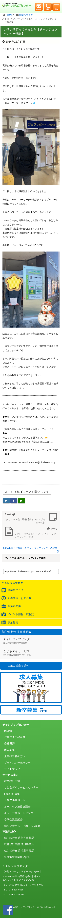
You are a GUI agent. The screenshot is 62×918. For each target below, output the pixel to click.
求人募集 (9, 749)
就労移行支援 (12, 781)
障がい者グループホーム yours (22, 825)
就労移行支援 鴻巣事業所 (19, 850)
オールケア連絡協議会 (17, 806)
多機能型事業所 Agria (17, 857)
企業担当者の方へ (14, 756)
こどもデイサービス (32, 653)
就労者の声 (14, 606)
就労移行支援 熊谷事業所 (19, 837)
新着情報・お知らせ (19, 598)
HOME (9, 15)
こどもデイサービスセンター (21, 787)
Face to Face (12, 793)
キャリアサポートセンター (20, 813)
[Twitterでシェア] (6, 500)
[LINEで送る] (21, 500)
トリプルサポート (14, 800)
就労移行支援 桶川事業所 (19, 844)
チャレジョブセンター (32, 641)
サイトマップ (12, 769)
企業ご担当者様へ (18, 665)
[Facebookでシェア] (13, 500)
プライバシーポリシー (17, 762)
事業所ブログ (26, 15)
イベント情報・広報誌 (21, 614)
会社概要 (9, 743)
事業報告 (13, 622)
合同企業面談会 (13, 819)
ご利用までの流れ (14, 737)
